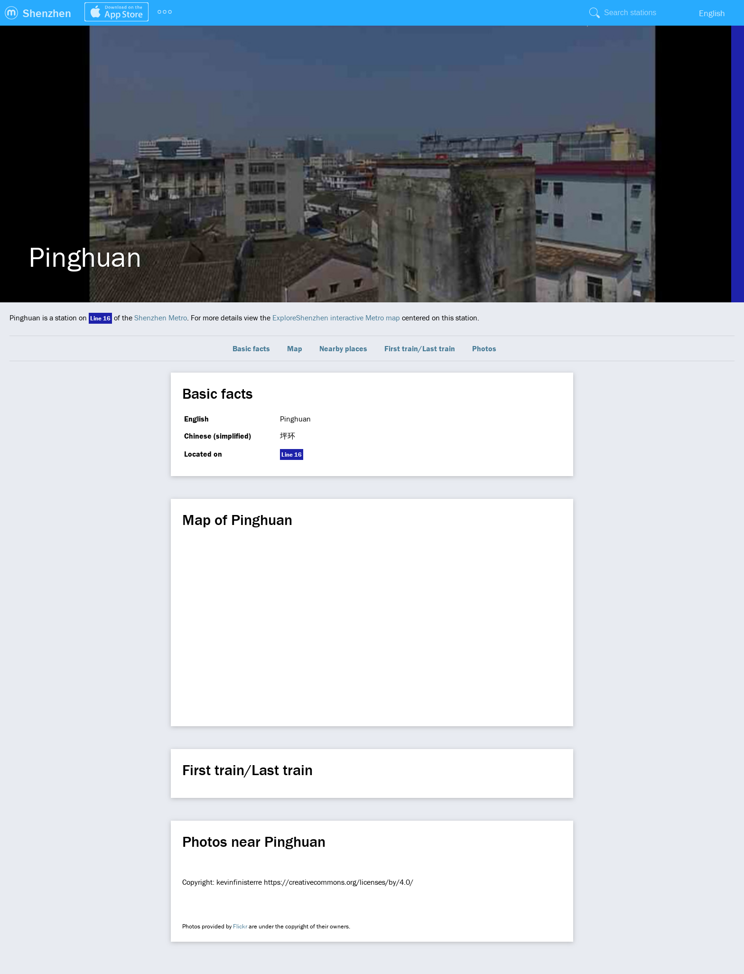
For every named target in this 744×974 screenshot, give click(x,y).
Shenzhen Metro (160, 317)
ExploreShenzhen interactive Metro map (336, 317)
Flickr (240, 926)
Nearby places (343, 348)
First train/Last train (419, 348)
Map (294, 348)
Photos (484, 348)
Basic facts (251, 348)
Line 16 (100, 318)
